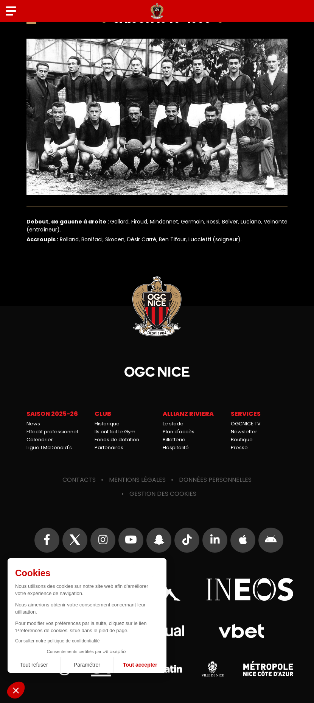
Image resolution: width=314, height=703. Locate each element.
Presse (239, 447)
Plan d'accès (178, 431)
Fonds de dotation (117, 439)
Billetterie (174, 439)
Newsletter (244, 431)
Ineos (249, 589)
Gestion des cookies (162, 493)
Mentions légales (137, 479)
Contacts (79, 479)
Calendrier (39, 439)
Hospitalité (176, 447)
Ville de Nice (213, 668)
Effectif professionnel (52, 431)
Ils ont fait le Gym (115, 431)
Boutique (242, 439)
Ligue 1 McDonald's (49, 447)
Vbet (241, 631)
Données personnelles (215, 479)
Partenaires (109, 447)
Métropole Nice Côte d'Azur (268, 668)
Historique (107, 423)
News (33, 423)
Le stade (173, 423)
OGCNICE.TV (246, 423)
